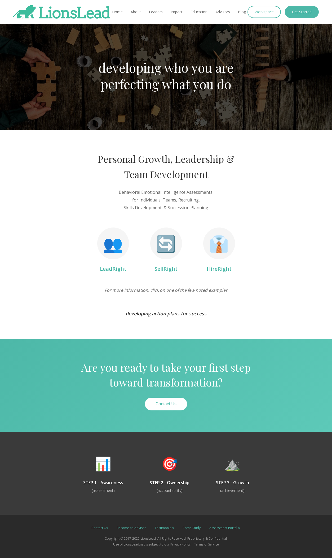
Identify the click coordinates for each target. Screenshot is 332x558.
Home (117, 11)
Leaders (156, 11)
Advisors (222, 11)
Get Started (302, 11)
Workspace (264, 11)
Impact (177, 11)
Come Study (192, 528)
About (136, 11)
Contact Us (166, 404)
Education (199, 11)
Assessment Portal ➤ (225, 528)
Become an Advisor (131, 528)
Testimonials (164, 528)
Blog (242, 11)
